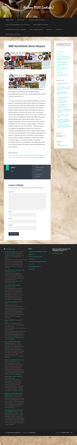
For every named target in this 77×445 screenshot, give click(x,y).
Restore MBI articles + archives (16, 29)
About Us (49, 29)
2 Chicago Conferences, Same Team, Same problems (64, 126)
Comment (11, 200)
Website (11, 234)
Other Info (32, 273)
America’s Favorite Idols (63, 97)
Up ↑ (72, 441)
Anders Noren (65, 441)
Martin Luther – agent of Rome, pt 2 (14, 386)
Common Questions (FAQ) (36, 20)
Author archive (12, 179)
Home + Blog (9, 20)
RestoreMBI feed (10, 258)
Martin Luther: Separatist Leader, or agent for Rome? (63, 121)
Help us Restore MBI (36, 29)
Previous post (39, 182)
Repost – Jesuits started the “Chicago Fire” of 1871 (64, 110)
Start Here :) (21, 20)
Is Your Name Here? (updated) (13, 295)
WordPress (32, 441)
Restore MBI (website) (38, 7)
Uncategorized (39, 178)
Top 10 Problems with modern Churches (62, 105)
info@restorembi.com (62, 146)
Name (10, 221)
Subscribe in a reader (58, 263)
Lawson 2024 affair (62, 101)
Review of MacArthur (62, 83)
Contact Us (59, 29)
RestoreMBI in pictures (40, 25)
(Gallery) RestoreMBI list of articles (18, 25)
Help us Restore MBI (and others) (38, 271)
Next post (38, 185)
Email (10, 228)
